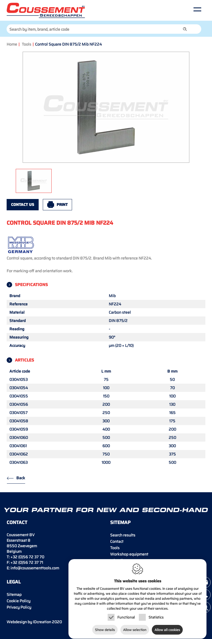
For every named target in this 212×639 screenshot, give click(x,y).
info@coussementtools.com (34, 568)
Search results (122, 535)
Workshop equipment (129, 554)
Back (20, 478)
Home (12, 44)
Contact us (22, 204)
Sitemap (14, 594)
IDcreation (29, 622)
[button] (185, 29)
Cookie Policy (18, 601)
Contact (116, 541)
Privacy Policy (19, 607)
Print (62, 204)
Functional (126, 616)
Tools (26, 44)
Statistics (156, 616)
